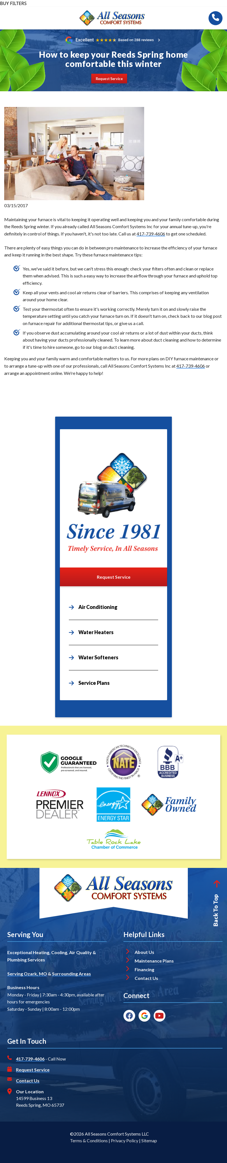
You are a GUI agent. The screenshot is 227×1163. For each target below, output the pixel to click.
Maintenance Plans (154, 960)
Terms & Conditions (89, 1140)
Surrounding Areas (71, 973)
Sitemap (149, 1140)
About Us (144, 952)
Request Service (33, 1069)
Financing (144, 969)
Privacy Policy (124, 1140)
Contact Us (147, 978)
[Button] (109, 78)
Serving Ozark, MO (27, 973)
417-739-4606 (151, 233)
